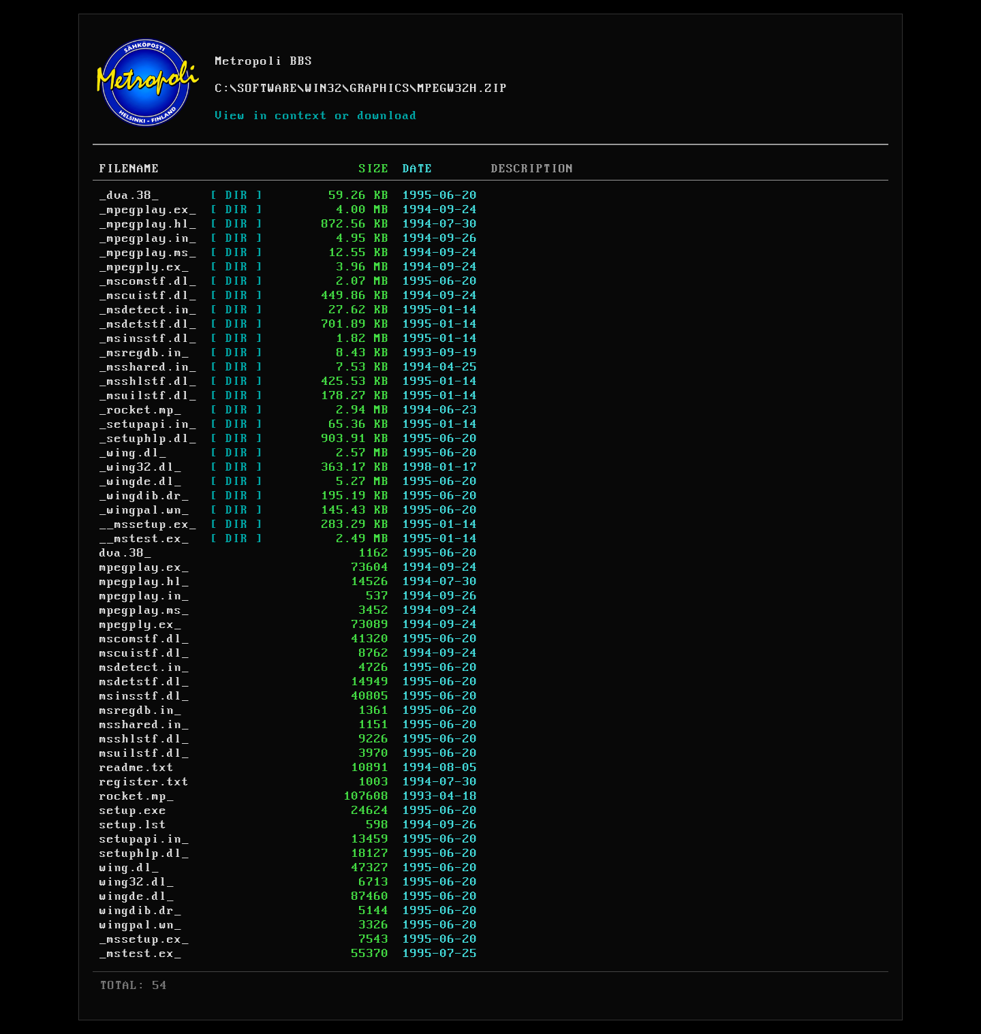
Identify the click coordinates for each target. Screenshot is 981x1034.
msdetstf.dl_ (144, 682)
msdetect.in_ (144, 667)
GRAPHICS (380, 88)
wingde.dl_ (136, 896)
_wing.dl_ (133, 453)
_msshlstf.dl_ (148, 381)
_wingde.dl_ (140, 481)
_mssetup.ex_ (144, 939)
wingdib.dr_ (140, 911)
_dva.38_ (129, 195)
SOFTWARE (268, 88)
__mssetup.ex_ (148, 524)
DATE (418, 169)
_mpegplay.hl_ (148, 224)
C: (222, 88)
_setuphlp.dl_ (148, 438)
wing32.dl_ (136, 882)
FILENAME (129, 169)
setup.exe (133, 810)
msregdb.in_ (140, 710)
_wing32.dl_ (140, 467)
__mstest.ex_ (144, 539)
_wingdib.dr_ (144, 496)
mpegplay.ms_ (144, 610)
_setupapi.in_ (148, 424)
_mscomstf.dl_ (148, 281)
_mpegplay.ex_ (148, 210)
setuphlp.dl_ (144, 853)
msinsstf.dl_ (144, 696)
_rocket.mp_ (140, 410)
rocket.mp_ (136, 796)
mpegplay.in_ (144, 596)
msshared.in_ (144, 725)
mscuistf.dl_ (144, 653)
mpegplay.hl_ (144, 582)
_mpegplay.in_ (148, 238)
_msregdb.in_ (144, 353)
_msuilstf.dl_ (148, 396)
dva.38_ (125, 553)
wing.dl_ (129, 868)
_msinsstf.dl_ (148, 338)
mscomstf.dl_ (144, 639)
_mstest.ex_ (140, 953)
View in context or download (316, 116)
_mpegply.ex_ (144, 267)
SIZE (374, 169)
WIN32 (324, 88)
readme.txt (136, 767)
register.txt (144, 782)
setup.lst (133, 825)
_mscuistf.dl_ (148, 295)
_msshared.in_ (148, 367)
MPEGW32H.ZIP (463, 88)
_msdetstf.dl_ (148, 324)
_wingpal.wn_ (144, 510)
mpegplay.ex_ (144, 567)
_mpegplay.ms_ (148, 253)
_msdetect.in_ (148, 310)
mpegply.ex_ (140, 624)
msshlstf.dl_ (144, 739)
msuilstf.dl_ (144, 753)
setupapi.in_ (144, 839)
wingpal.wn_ (140, 925)
